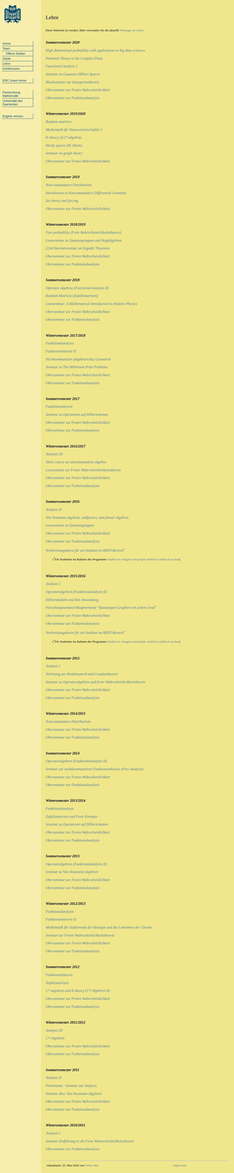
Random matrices (58, 122)
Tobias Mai (91, 1165)
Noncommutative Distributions (68, 721)
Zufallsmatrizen (57, 983)
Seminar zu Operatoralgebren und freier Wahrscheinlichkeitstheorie (95, 682)
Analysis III (54, 454)
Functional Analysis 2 (62, 66)
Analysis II (53, 509)
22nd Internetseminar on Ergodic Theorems (78, 248)
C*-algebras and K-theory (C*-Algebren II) (78, 991)
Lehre (6, 63)
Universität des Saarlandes (13, 102)
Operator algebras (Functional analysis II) (77, 288)
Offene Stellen (14, 53)
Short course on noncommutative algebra (76, 462)
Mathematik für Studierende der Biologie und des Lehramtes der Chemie (99, 927)
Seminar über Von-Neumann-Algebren (74, 1094)
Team (6, 48)
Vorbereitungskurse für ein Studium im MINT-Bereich (85, 550)
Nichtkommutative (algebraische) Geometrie (78, 359)
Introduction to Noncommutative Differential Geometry (86, 193)
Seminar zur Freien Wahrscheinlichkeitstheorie (80, 935)
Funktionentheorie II (61, 351)
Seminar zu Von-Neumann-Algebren (72, 872)
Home (7, 43)
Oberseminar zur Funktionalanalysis (73, 98)
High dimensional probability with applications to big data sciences (95, 50)
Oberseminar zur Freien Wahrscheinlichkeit (78, 90)
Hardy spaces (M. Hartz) (64, 145)
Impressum (179, 1165)
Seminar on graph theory (64, 153)
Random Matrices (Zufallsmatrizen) (72, 296)
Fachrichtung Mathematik (11, 94)
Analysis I (53, 584)
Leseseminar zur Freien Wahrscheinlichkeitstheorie (83, 470)
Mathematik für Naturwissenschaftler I (74, 130)
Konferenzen (11, 68)
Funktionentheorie (59, 406)
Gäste (7, 58)
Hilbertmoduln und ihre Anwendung (72, 600)
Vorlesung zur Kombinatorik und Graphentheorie (82, 674)
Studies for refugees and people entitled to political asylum (143, 559)
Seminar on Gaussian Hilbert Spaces (73, 74)
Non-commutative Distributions (69, 185)
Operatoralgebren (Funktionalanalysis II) (76, 592)
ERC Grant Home (14, 80)
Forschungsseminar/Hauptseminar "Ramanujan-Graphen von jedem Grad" (101, 607)
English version (13, 116)
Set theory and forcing (62, 201)
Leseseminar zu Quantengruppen (70, 525)
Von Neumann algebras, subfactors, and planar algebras (87, 517)
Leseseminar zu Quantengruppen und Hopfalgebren (84, 240)
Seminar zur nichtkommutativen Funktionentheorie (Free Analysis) (95, 769)
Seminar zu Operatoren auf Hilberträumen (77, 414)
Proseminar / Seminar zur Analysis (71, 1086)
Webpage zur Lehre (132, 30)
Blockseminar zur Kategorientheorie (72, 82)
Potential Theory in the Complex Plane (74, 58)
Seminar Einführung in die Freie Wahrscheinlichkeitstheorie (90, 1141)
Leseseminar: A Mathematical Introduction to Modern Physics (91, 304)
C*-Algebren (55, 1038)
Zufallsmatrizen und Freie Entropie (71, 816)
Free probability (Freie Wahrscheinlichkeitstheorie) (83, 232)
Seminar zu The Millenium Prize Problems (77, 367)
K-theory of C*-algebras (64, 137)
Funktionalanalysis (60, 343)
